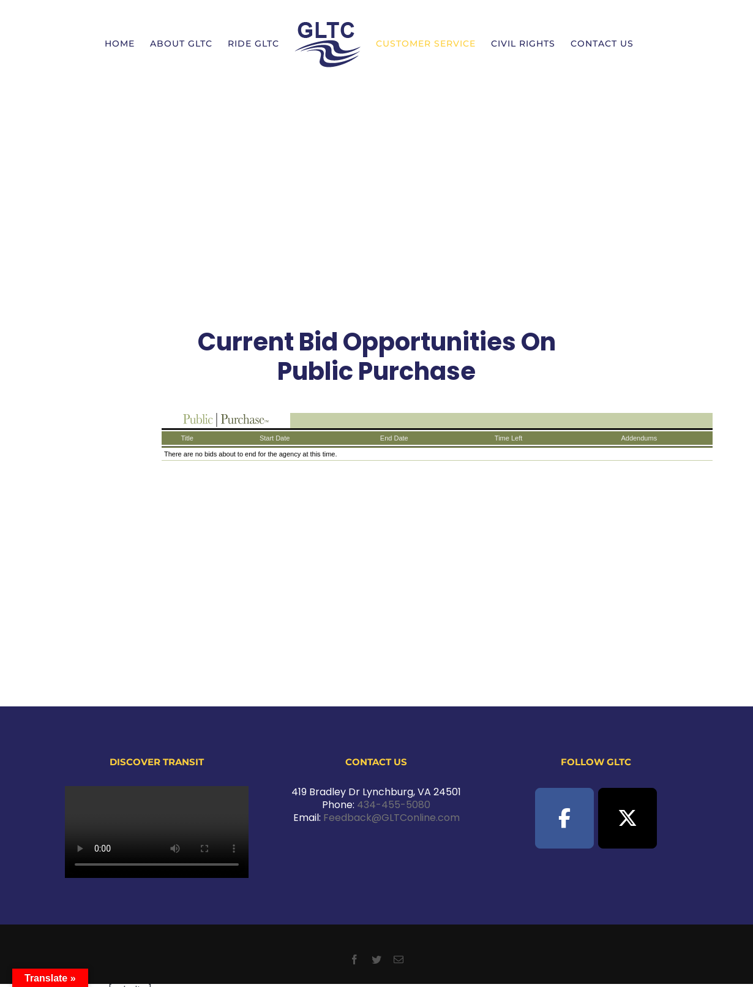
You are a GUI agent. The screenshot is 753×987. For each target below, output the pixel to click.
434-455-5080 (393, 805)
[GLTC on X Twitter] (627, 818)
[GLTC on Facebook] (564, 818)
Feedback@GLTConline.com (391, 818)
